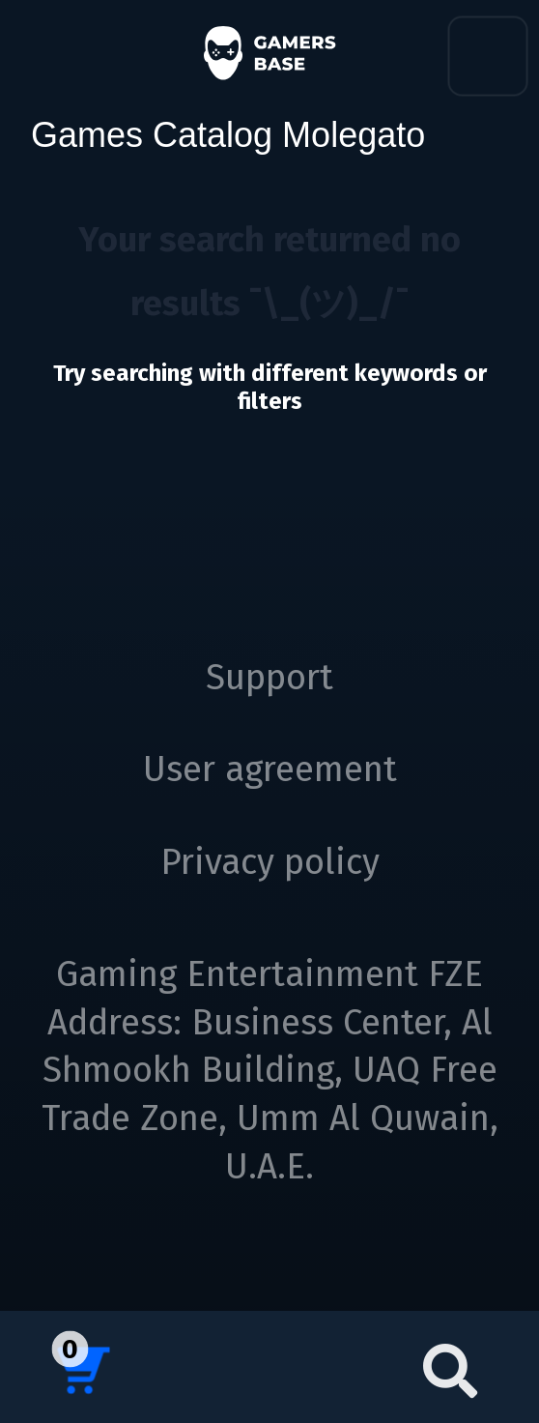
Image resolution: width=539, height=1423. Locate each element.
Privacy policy (270, 862)
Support (269, 677)
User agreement (270, 769)
